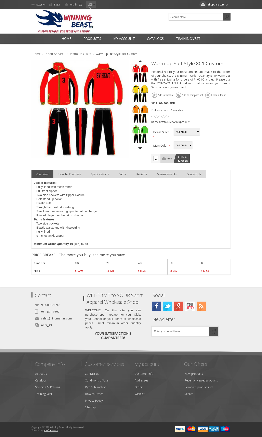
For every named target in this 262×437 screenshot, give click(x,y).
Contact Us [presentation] (193, 174)
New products (193, 374)
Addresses (141, 380)
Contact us (92, 374)
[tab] (42, 174)
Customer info (144, 374)
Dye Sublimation (95, 387)
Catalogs (155, 38)
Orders (139, 387)
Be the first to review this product (170, 122)
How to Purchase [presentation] (69, 174)
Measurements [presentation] (167, 174)
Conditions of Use (96, 380)
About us (41, 374)
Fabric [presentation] (123, 174)
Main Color (161, 145)
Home (66, 38)
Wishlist (140, 394)
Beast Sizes (161, 132)
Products (92, 38)
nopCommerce (51, 430)
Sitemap (90, 407)
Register (41, 4)
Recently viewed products (201, 380)
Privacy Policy (94, 400)
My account (124, 38)
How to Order (94, 394)
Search (188, 394)
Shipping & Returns (47, 387)
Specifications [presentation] (100, 174)
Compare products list (198, 387)
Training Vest (188, 38)
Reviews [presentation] (141, 174)
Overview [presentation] (42, 174)
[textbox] (196, 17)
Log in (57, 4)
